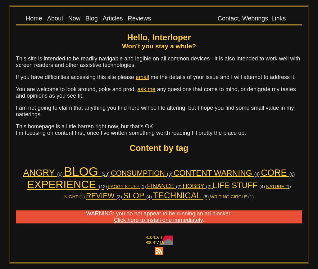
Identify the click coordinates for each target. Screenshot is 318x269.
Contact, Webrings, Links (252, 18)
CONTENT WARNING (217, 173)
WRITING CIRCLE (232, 196)
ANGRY (43, 173)
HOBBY (198, 186)
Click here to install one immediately (158, 220)
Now (74, 18)
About (55, 18)
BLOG (87, 171)
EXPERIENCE (67, 184)
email (142, 77)
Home (34, 18)
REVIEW (104, 196)
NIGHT (75, 196)
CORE (278, 173)
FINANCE (165, 186)
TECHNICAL (181, 195)
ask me (147, 89)
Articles (113, 18)
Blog (91, 18)
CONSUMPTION (142, 173)
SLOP (138, 195)
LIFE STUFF (239, 185)
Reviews (139, 18)
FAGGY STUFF (127, 186)
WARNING (99, 213)
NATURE (278, 186)
